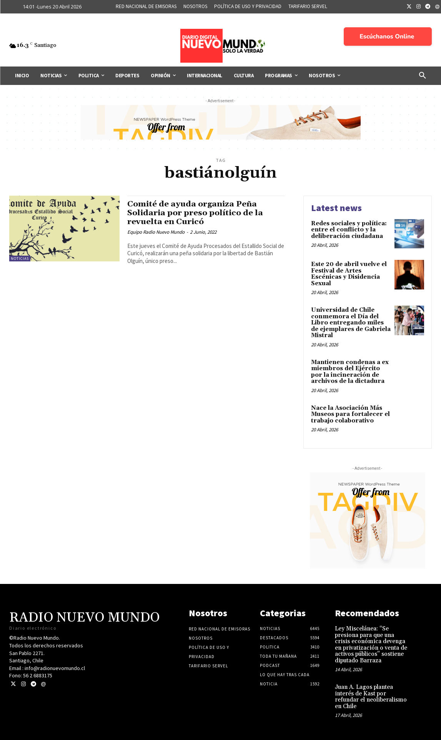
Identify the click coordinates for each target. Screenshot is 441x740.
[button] (422, 76)
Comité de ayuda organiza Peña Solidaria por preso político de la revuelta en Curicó (196, 213)
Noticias (20, 258)
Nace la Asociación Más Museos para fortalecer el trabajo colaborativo (350, 414)
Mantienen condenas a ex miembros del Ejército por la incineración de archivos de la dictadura (350, 372)
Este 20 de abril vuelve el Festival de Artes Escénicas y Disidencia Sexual (349, 274)
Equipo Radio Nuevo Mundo (156, 232)
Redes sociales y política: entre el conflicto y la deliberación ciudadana (349, 230)
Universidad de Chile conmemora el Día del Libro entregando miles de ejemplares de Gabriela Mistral (351, 322)
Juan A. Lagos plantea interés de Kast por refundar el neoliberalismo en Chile (371, 696)
